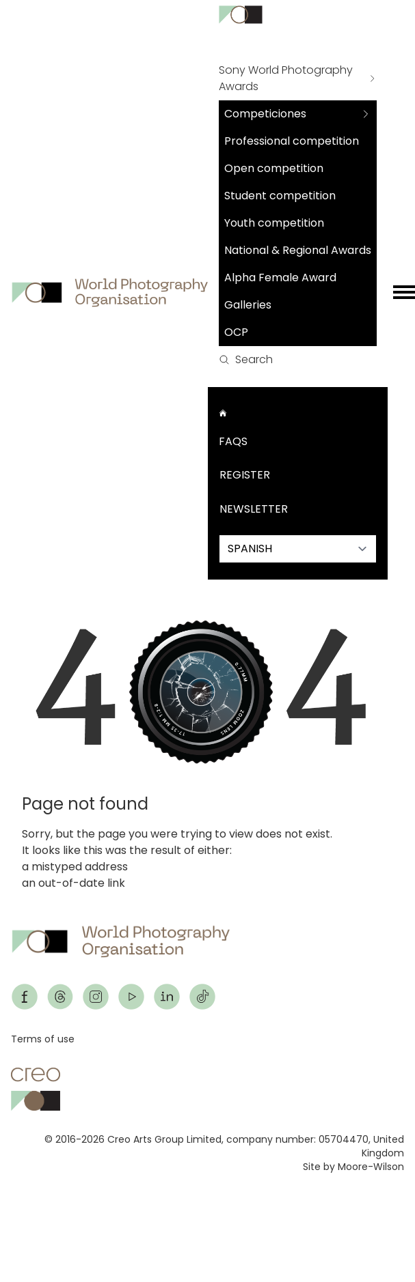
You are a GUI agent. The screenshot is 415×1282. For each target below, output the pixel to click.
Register (244, 475)
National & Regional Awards (297, 250)
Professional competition (291, 141)
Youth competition (274, 223)
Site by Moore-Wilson (353, 1166)
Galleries (247, 305)
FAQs (233, 441)
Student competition (280, 195)
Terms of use (43, 1039)
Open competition (273, 168)
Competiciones (265, 114)
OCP (236, 332)
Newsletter (253, 509)
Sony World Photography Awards (286, 78)
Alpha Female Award (280, 277)
